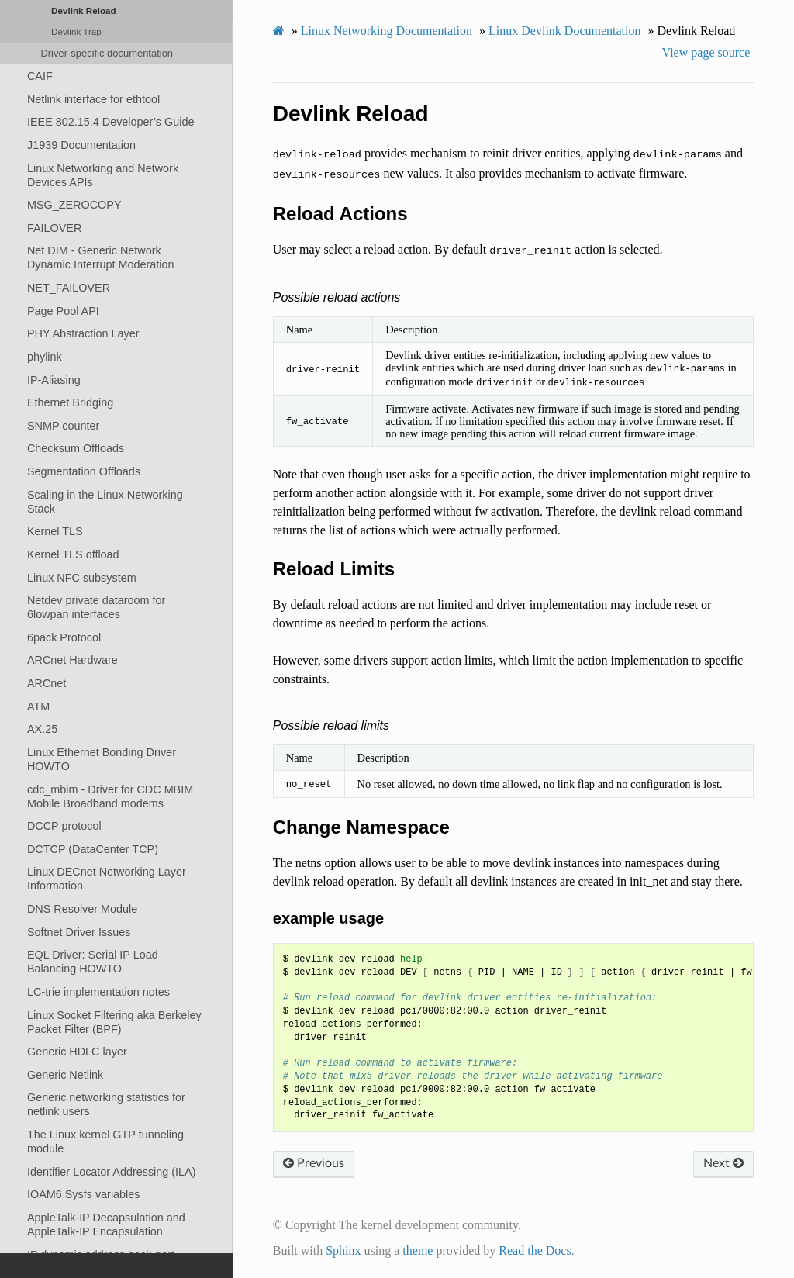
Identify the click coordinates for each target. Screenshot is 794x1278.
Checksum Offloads (75, 448)
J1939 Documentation (81, 145)
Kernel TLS (55, 531)
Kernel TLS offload (73, 554)
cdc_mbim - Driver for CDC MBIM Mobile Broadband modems (110, 796)
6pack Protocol (64, 637)
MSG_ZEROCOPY (74, 205)
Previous (313, 1163)
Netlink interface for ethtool (93, 99)
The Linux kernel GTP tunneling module (105, 1141)
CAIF (40, 76)
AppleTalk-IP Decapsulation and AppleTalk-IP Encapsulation (106, 1224)
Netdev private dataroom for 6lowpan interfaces (96, 607)
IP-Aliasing (54, 380)
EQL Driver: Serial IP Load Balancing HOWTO (92, 961)
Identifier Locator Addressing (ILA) (111, 1172)
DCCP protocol (64, 826)
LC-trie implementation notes (98, 992)
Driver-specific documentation (106, 53)
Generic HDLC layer (77, 1051)
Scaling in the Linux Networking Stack (105, 502)
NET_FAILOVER (68, 288)
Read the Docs (535, 1250)
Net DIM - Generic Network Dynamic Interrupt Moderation (100, 257)
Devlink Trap (76, 31)
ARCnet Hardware (72, 660)
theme (417, 1250)
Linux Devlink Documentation (564, 30)
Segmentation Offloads (83, 471)
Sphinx (343, 1250)
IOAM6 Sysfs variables (83, 1194)
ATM (38, 706)
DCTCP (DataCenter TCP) (92, 849)
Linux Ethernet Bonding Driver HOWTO (101, 759)
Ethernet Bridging (70, 402)
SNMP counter (63, 426)
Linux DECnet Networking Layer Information (106, 878)
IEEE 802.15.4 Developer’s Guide (110, 122)
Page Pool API (63, 311)
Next (723, 1163)
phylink (44, 357)
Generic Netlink (65, 1075)
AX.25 (42, 729)
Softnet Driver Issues (79, 932)
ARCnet (46, 683)
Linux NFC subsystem (81, 578)
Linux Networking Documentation (386, 30)
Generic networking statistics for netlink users (106, 1104)
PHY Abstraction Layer (83, 333)
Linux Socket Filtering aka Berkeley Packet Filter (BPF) (114, 1022)
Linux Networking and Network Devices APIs (102, 175)
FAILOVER (54, 228)
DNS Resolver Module (82, 909)
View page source (706, 52)
